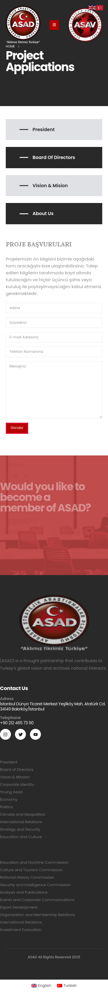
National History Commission (27, 877)
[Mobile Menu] (54, 25)
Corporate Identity (17, 784)
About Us (43, 213)
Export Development (18, 907)
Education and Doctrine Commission (34, 862)
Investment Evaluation (20, 929)
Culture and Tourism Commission (31, 870)
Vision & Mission (15, 777)
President (44, 129)
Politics (6, 807)
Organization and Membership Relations (37, 914)
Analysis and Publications (24, 892)
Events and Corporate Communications (37, 900)
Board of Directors (54, 157)
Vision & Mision (50, 185)
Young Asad (11, 792)
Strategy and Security (20, 829)
